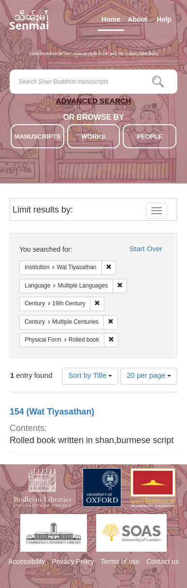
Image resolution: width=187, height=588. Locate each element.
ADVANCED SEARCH (93, 102)
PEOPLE (149, 137)
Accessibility (26, 562)
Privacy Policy (73, 562)
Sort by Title (90, 376)
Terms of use (120, 562)
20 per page (149, 376)
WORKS (94, 137)
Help (164, 21)
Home (110, 21)
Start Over (145, 250)
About (137, 21)
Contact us (162, 562)
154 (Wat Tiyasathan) (52, 412)
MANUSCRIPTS (37, 137)
